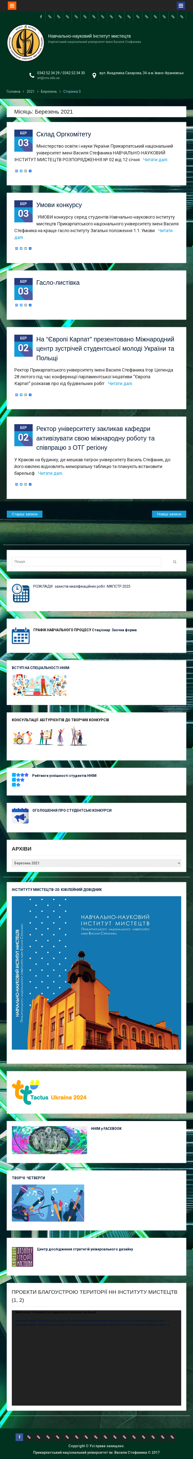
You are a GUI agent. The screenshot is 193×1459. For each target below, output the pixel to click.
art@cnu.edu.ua (48, 78)
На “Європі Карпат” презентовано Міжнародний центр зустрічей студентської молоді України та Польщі (105, 348)
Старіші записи (24, 514)
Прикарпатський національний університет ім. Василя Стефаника (90, 1452)
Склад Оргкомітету (63, 134)
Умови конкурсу (59, 204)
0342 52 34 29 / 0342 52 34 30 (61, 73)
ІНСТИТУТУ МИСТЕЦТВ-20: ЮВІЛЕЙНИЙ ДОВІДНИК (57, 890)
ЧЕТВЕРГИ (36, 1178)
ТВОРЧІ (19, 1178)
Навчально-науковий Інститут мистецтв (89, 36)
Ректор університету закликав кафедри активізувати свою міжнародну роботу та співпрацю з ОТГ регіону (95, 438)
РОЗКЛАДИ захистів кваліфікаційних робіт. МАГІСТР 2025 (81, 586)
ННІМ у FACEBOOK (106, 1129)
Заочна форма (124, 630)
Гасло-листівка (58, 282)
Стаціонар (101, 630)
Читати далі (155, 159)
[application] (96, 1358)
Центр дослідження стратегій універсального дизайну (85, 1249)
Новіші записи (169, 514)
